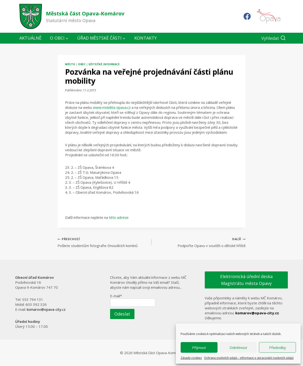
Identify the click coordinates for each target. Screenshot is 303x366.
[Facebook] (247, 16)
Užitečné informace (104, 64)
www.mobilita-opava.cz (112, 107)
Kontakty (145, 38)
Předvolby (277, 347)
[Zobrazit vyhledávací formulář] (273, 38)
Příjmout (199, 347)
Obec (81, 64)
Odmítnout (238, 347)
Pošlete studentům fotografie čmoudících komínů (103, 242)
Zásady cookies (191, 358)
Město (70, 64)
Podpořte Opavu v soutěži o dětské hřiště (200, 242)
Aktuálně (30, 38)
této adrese (119, 217)
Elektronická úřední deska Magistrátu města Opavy (246, 280)
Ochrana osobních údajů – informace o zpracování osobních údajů (249, 358)
